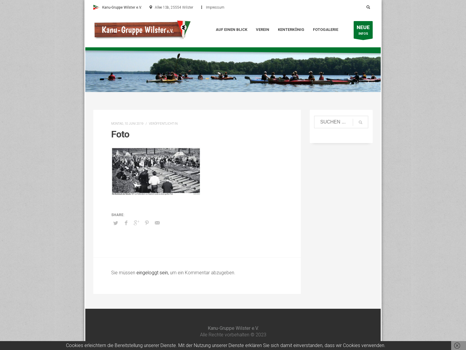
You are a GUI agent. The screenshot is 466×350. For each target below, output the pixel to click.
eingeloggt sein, (153, 272)
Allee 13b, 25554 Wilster (174, 7)
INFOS (363, 31)
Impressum (215, 7)
